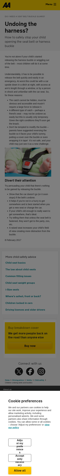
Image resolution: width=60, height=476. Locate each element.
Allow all (20, 470)
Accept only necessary (19, 458)
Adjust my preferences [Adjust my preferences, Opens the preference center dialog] (19, 442)
